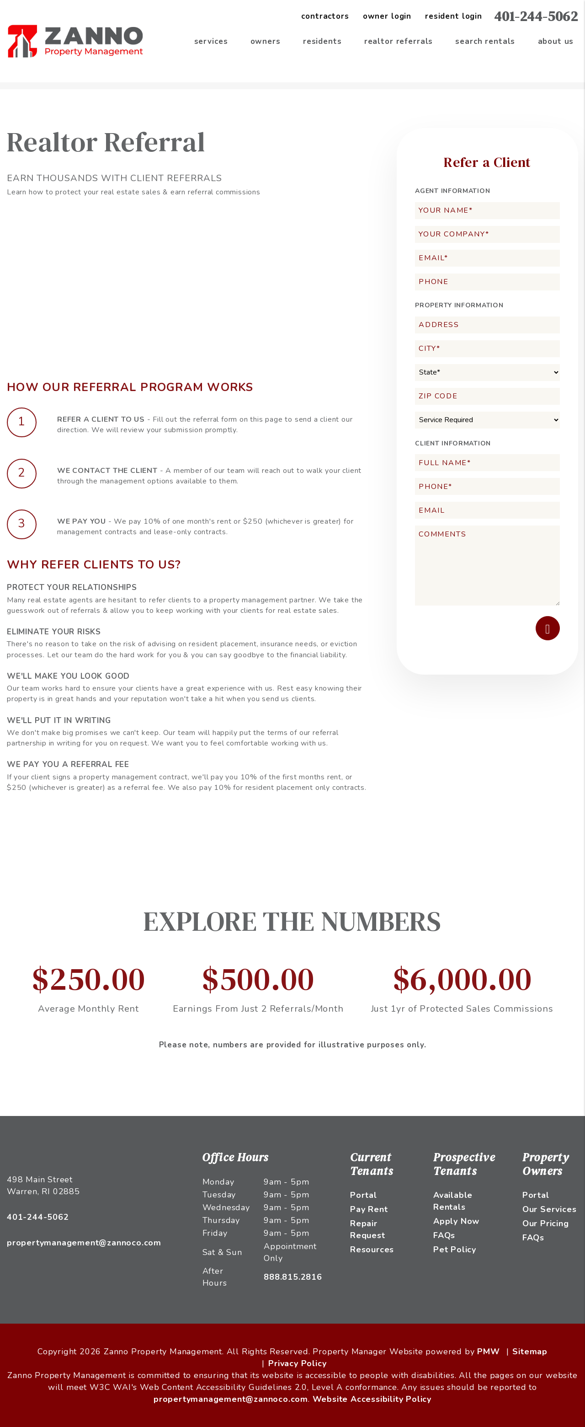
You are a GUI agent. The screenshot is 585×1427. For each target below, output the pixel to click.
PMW (488, 1351)
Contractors (325, 16)
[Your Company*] (487, 234)
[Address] (487, 325)
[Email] (487, 510)
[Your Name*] (487, 210)
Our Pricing (545, 1223)
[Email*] (487, 258)
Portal (363, 1195)
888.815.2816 (293, 1276)
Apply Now (456, 1221)
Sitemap (530, 1351)
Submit (548, 628)
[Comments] (487, 566)
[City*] (487, 348)
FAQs (444, 1235)
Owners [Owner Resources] (265, 41)
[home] (75, 41)
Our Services (549, 1209)
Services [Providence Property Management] (211, 41)
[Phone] (487, 282)
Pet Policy (454, 1249)
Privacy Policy (297, 1363)
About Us (556, 41)
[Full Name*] (487, 462)
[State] (487, 372)
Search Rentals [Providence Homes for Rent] (485, 41)
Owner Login (387, 16)
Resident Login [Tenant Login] (453, 16)
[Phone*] (487, 486)
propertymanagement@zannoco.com (84, 1242)
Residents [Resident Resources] (322, 41)
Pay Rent (369, 1209)
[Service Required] (487, 420)
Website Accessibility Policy (372, 1399)
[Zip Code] (487, 396)
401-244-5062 (536, 16)
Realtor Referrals (398, 41)
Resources (372, 1249)
